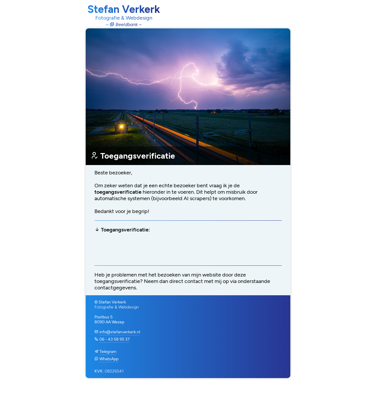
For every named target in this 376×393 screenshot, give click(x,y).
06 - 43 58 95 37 (114, 339)
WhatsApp (108, 358)
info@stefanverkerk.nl (119, 331)
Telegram (107, 351)
